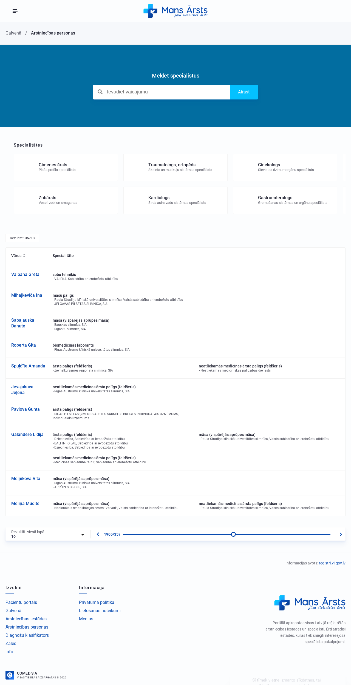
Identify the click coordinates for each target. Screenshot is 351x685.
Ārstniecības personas (26, 627)
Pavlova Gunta (25, 409)
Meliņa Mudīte (25, 503)
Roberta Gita (23, 345)
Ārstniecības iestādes (26, 618)
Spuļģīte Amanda (28, 366)
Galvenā (13, 610)
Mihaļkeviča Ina (26, 295)
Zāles (10, 643)
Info (9, 651)
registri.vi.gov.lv (332, 563)
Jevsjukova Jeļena (22, 389)
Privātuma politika (96, 602)
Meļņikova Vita (25, 478)
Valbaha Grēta (25, 274)
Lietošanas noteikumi (100, 610)
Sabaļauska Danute (22, 323)
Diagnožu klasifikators (27, 635)
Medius (86, 618)
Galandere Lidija (27, 434)
